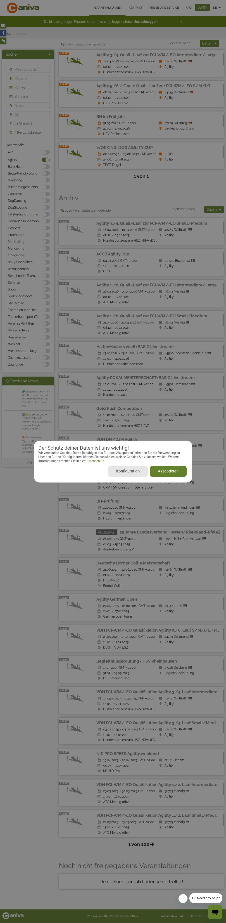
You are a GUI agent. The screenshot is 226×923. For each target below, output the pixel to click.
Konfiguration (128, 471)
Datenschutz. (95, 461)
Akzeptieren (168, 471)
